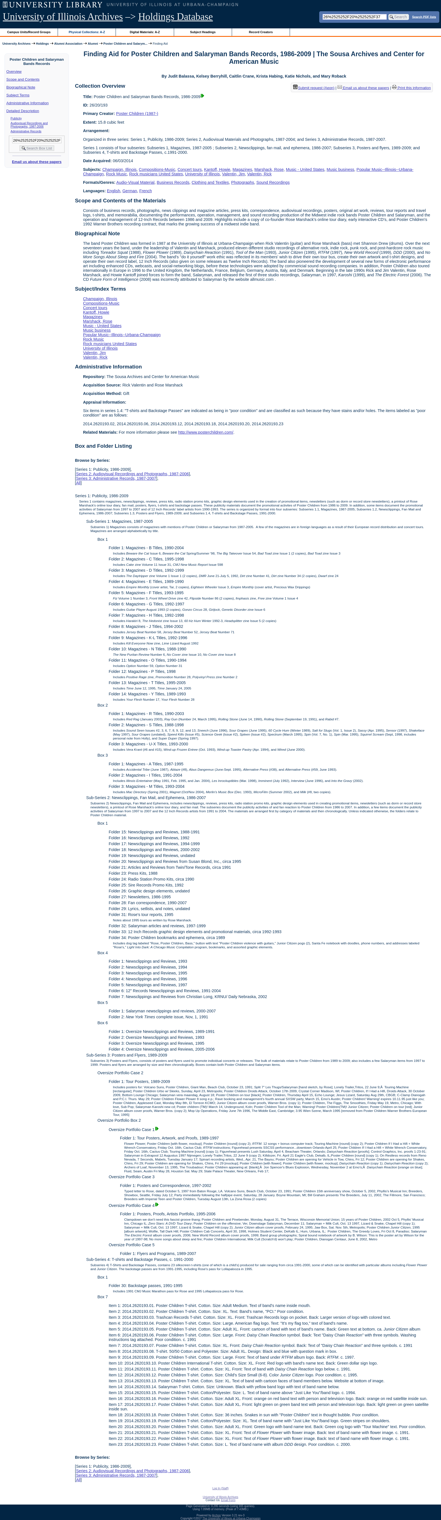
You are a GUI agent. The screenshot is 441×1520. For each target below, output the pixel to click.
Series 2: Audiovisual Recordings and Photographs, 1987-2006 (132, 474)
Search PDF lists (424, 16)
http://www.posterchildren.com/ (205, 432)
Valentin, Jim (233, 174)
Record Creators (261, 32)
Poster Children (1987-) (137, 113)
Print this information (411, 88)
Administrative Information (27, 103)
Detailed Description (22, 111)
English (113, 191)
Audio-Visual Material (135, 182)
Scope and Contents (23, 79)
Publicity (16, 118)
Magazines (242, 169)
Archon (216, 1515)
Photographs (242, 182)
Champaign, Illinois (119, 169)
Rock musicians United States (156, 174)
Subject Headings (203, 32)
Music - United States (305, 169)
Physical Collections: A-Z (87, 32)
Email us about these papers (36, 162)
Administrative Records (26, 131)
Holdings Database (175, 16)
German (129, 191)
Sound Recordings (272, 182)
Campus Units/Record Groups (29, 32)
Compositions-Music (157, 169)
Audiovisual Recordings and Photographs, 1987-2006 (29, 124)
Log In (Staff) (220, 1488)
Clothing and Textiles (210, 182)
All (78, 483)
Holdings (42, 43)
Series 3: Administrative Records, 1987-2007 (116, 478)
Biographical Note (20, 87)
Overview (14, 71)
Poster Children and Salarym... (125, 43)
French (145, 191)
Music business (340, 169)
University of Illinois (202, 174)
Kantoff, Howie (217, 169)
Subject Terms (18, 95)
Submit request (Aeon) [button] (314, 88)
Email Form (228, 1500)
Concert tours (189, 169)
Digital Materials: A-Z (145, 32)
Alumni (93, 43)
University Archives (16, 43)
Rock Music (116, 174)
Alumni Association (68, 43)
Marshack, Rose (269, 169)
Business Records (173, 182)
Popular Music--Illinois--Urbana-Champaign (122, 334)
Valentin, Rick (259, 174)
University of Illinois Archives (63, 16)
